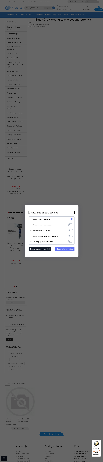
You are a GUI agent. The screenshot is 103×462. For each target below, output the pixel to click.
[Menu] (100, 441)
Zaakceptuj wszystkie (65, 249)
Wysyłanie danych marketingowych (46, 236)
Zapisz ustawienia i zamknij (40, 249)
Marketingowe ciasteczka (42, 225)
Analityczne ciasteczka (41, 230)
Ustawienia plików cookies (43, 212)
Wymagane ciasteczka (41, 219)
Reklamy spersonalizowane (43, 242)
